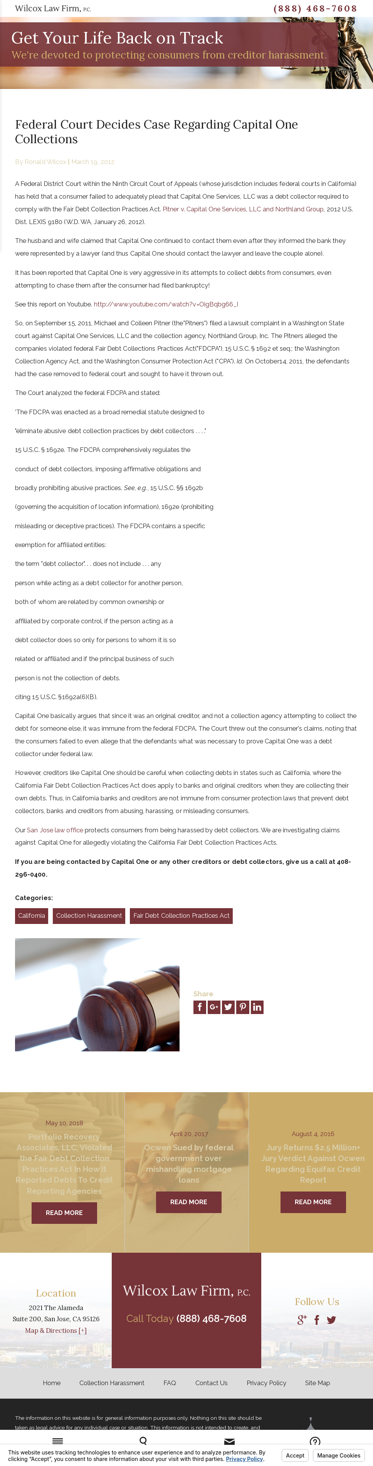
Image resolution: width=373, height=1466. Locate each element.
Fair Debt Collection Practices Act (181, 915)
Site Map (317, 1383)
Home (51, 1383)
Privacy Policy (266, 1383)
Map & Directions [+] (56, 1330)
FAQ (169, 1383)
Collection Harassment (89, 915)
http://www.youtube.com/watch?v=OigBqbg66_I (166, 304)
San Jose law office (55, 830)
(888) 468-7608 (316, 8)
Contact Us (211, 1383)
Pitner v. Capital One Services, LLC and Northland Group (243, 209)
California (31, 915)
